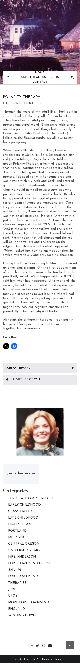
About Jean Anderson (40, 77)
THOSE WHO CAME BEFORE (31, 498)
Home (40, 72)
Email (50, 645)
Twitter (37, 645)
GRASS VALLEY (20, 511)
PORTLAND (17, 530)
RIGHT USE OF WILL (27, 379)
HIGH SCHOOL (20, 524)
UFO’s (12, 595)
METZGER (16, 537)
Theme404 (59, 659)
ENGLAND (16, 609)
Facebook (32, 645)
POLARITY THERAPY (21, 97)
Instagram (44, 645)
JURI (11, 589)
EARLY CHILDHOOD (24, 504)
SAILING (14, 569)
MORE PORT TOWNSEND (28, 602)
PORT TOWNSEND (23, 576)
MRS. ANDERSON (22, 556)
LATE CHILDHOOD (23, 517)
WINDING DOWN (22, 615)
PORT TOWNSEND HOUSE (29, 563)
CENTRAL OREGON (24, 543)
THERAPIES (17, 583)
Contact (40, 81)
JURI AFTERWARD (18, 367)
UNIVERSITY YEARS (24, 550)
